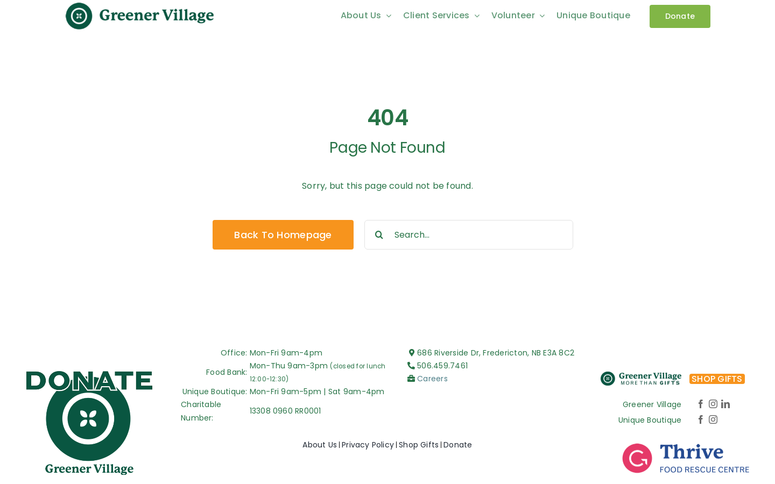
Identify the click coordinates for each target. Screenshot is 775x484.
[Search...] (468, 235)
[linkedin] (725, 404)
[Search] (379, 235)
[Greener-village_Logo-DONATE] (89, 371)
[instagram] (713, 404)
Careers (432, 378)
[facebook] (700, 404)
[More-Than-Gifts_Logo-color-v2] (641, 375)
